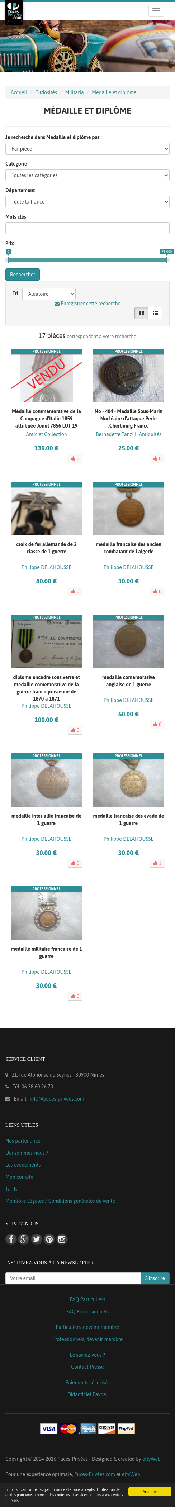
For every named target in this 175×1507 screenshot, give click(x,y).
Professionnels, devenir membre (87, 1339)
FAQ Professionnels (87, 1312)
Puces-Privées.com (94, 1474)
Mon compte (19, 1177)
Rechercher (22, 274)
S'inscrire (155, 1278)
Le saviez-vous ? (87, 1355)
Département (20, 190)
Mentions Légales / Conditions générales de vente (60, 1201)
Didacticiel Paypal (87, 1394)
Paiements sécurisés (87, 1383)
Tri (15, 293)
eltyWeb (151, 1459)
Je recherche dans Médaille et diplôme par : (53, 137)
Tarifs (11, 1189)
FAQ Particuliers (87, 1299)
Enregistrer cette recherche (87, 303)
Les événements (23, 1165)
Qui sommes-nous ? (26, 1153)
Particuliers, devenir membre (87, 1327)
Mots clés (15, 217)
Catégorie (16, 164)
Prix (9, 243)
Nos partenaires (22, 1141)
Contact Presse (87, 1367)
